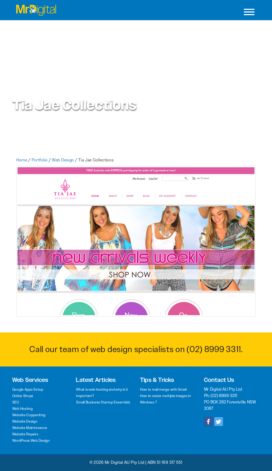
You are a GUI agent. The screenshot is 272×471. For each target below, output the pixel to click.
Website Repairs (25, 434)
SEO (15, 402)
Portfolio (40, 160)
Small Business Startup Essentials (103, 402)
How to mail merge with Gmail (163, 389)
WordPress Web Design (31, 440)
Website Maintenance (29, 427)
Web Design (63, 160)
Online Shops (22, 395)
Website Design (24, 421)
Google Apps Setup (27, 389)
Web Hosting (22, 408)
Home (21, 160)
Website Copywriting (28, 414)
